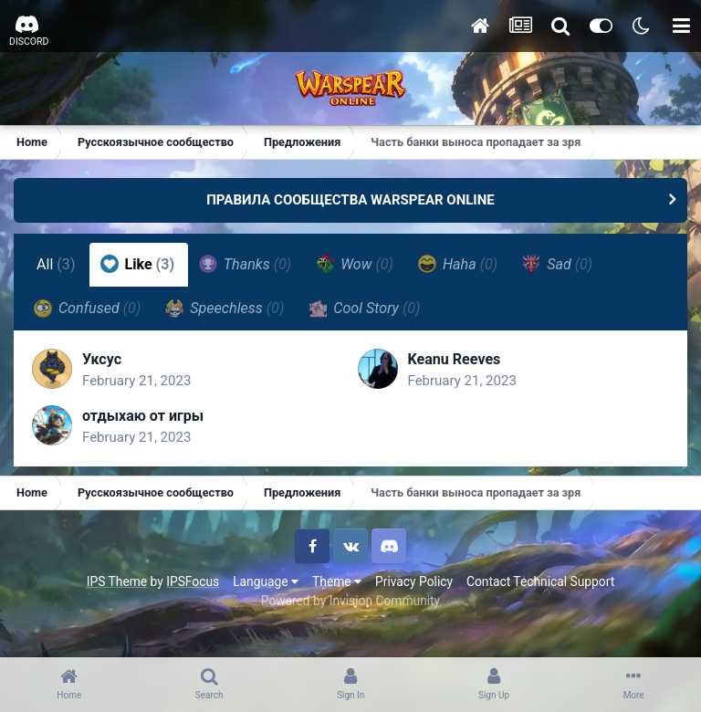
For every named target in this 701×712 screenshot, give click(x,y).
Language (265, 581)
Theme (336, 581)
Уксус (101, 359)
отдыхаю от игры (143, 415)
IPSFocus (192, 581)
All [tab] (56, 264)
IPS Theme (117, 581)
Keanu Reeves (454, 359)
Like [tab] (137, 264)
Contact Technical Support (540, 581)
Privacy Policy (414, 581)
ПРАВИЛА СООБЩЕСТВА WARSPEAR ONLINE (350, 200)
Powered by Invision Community (350, 600)
